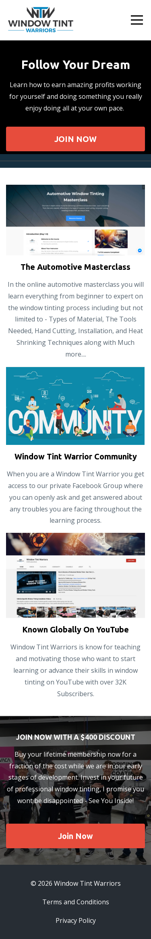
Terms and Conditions (75, 901)
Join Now (75, 836)
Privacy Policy (76, 920)
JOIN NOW (75, 139)
